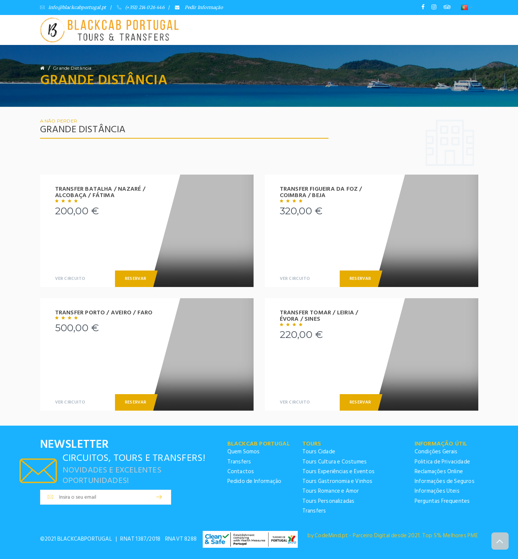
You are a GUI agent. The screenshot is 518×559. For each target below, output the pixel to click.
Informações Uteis (437, 491)
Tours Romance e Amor (330, 491)
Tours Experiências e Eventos (338, 471)
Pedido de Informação (254, 481)
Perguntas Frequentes (442, 501)
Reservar (135, 278)
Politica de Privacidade (442, 461)
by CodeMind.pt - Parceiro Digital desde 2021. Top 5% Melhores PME (393, 535)
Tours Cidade (318, 451)
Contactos (240, 471)
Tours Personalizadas (328, 501)
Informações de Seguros (445, 481)
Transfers (239, 461)
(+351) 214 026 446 (140, 7)
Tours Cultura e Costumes (334, 461)
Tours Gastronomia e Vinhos (337, 481)
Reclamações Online (439, 471)
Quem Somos (243, 451)
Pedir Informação (199, 7)
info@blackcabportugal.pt (73, 7)
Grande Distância (72, 68)
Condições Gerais (436, 451)
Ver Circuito (70, 278)
